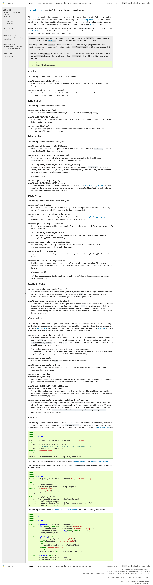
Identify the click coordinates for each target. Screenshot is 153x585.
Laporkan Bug (8, 56)
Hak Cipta (124, 569)
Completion (9, 28)
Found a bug (145, 581)
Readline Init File (34, 31)
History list (9, 23)
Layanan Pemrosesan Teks (82, 3)
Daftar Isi (7, 10)
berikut (137, 3)
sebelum (131, 3)
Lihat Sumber (8, 58)
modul (143, 3)
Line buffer (9, 19)
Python (7, 3)
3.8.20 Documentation (45, 3)
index (148, 3)
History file (9, 21)
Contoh (8, 31)
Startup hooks (10, 26)
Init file (8, 16)
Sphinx (145, 583)
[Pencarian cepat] (114, 3)
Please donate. (146, 577)
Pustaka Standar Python (63, 3)
